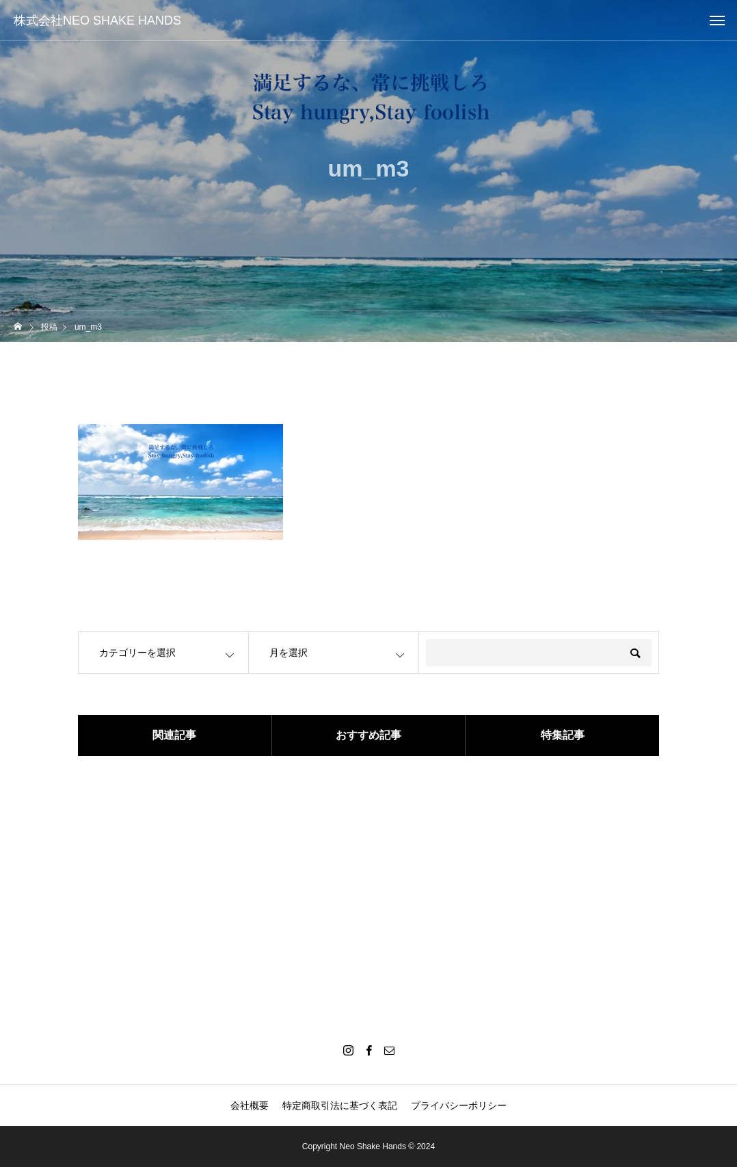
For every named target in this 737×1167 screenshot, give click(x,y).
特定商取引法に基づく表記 (339, 1105)
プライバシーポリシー (459, 1105)
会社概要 (249, 1105)
